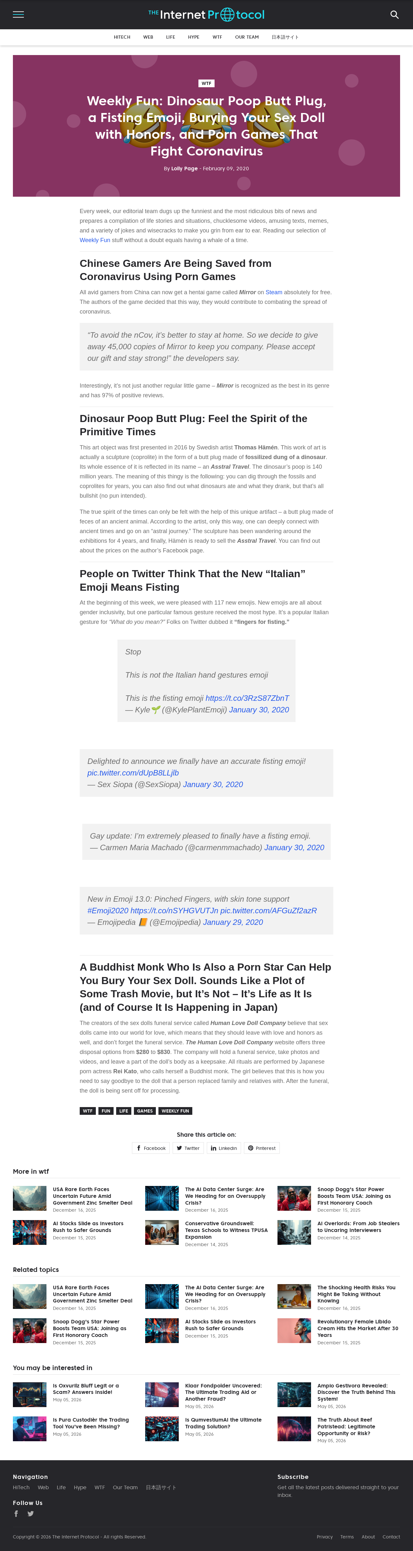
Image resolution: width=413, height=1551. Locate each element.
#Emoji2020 (107, 910)
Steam (274, 292)
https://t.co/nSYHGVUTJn (174, 910)
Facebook (151, 1148)
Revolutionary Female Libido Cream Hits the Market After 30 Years (357, 1328)
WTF (217, 37)
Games (145, 1111)
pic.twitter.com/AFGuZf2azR (268, 910)
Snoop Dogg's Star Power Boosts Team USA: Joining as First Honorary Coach (354, 1196)
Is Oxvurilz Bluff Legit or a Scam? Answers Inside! (86, 1389)
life (123, 1111)
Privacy (325, 1537)
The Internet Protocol (75, 1537)
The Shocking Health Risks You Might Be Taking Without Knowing (356, 1294)
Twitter (188, 1148)
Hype (194, 37)
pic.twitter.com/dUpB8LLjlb (133, 772)
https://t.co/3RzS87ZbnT (247, 698)
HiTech (122, 37)
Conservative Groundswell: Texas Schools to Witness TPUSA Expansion (226, 1230)
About (368, 1537)
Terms (347, 1537)
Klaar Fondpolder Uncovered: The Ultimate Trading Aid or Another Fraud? (223, 1392)
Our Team (247, 37)
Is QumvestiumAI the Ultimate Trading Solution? (223, 1423)
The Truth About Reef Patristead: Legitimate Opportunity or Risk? (346, 1426)
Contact (391, 1537)
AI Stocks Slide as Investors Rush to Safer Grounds (88, 1226)
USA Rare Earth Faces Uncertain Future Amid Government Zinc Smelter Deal (92, 1196)
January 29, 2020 (233, 922)
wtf (206, 83)
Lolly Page (181, 168)
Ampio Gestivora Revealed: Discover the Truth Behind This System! (356, 1392)
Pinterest (262, 1148)
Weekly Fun (95, 240)
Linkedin (224, 1148)
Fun (106, 1111)
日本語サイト (285, 37)
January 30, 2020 (259, 709)
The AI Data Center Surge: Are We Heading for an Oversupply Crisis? (225, 1196)
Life (170, 37)
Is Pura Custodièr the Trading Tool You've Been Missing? (91, 1423)
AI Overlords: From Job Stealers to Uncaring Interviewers (358, 1226)
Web (148, 37)
